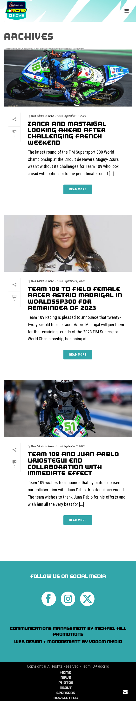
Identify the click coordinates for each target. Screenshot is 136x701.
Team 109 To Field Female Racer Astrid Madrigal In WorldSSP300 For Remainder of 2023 (75, 298)
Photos (65, 683)
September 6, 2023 (74, 281)
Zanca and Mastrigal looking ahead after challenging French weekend (67, 133)
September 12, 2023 (75, 116)
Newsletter (66, 698)
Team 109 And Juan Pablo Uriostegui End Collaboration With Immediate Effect (73, 463)
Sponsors (65, 693)
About (66, 688)
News (51, 116)
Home (65, 672)
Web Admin (37, 116)
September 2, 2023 (74, 446)
